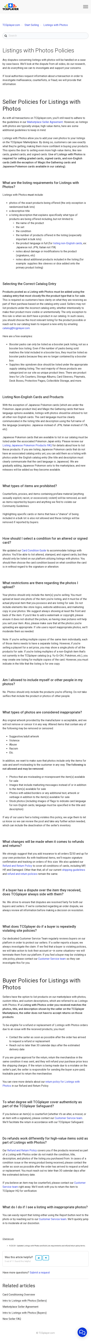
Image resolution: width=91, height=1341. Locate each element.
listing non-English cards (67, 243)
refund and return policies (22, 873)
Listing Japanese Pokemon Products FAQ (27, 445)
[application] (82, 1332)
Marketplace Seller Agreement (45, 122)
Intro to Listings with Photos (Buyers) (25, 1312)
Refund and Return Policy (17, 865)
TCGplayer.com (11, 25)
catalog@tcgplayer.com (16, 328)
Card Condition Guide (34, 550)
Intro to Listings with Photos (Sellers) (25, 1300)
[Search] (45, 36)
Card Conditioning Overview (19, 1294)
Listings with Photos (55, 25)
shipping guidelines (73, 869)
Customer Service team (52, 958)
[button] (85, 6)
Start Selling (32, 25)
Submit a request (40, 1272)
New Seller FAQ (12, 1318)
